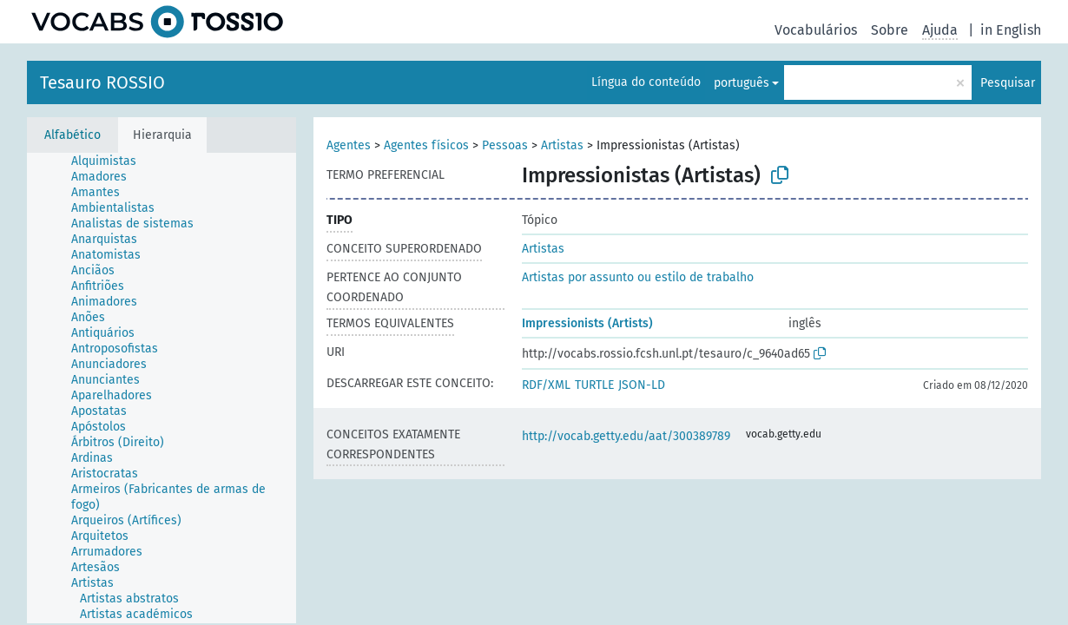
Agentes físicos (426, 145)
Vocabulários (816, 30)
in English (1010, 30)
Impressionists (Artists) (587, 323)
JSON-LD (641, 385)
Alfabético (72, 135)
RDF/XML (546, 385)
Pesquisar (1007, 83)
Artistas (562, 145)
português (741, 83)
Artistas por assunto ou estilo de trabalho (638, 277)
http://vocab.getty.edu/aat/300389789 (626, 436)
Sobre (889, 30)
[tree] (161, 388)
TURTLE (594, 385)
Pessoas (505, 145)
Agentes (348, 145)
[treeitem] (111, 161)
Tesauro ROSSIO (102, 82)
